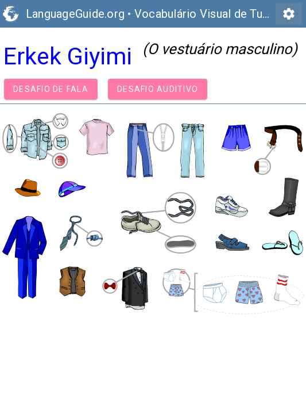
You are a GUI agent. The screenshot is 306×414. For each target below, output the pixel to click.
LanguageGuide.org (75, 14)
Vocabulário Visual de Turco (207, 14)
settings (289, 14)
